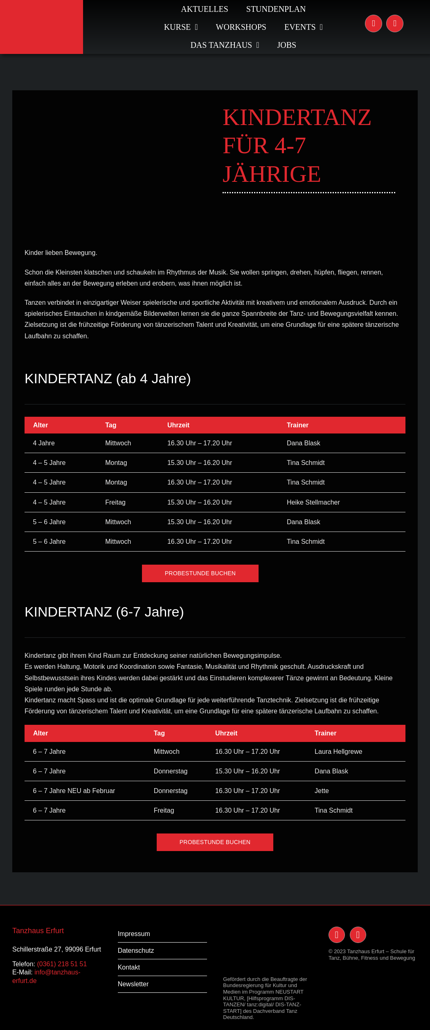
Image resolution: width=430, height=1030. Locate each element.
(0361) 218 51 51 (62, 964)
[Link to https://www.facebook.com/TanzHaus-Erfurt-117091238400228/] (394, 23)
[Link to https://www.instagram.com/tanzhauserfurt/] (373, 23)
